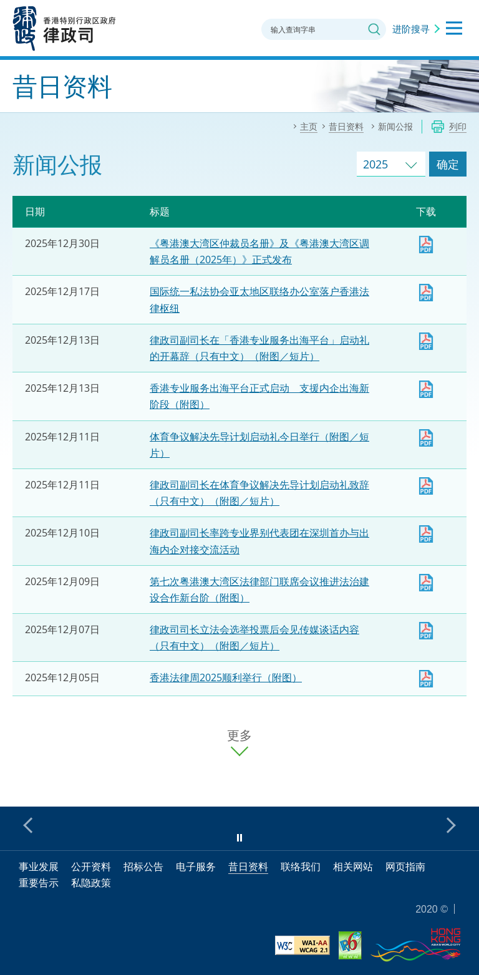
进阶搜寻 (411, 28)
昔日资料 (248, 866)
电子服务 (196, 866)
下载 (426, 244)
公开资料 (91, 866)
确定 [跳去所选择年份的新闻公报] (448, 164)
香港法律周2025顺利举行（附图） (226, 677)
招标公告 (143, 866)
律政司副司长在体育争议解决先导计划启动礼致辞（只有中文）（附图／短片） (426, 486)
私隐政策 (91, 883)
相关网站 (353, 866)
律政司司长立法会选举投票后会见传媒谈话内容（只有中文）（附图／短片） (426, 630)
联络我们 (301, 866)
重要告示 (39, 883)
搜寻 (374, 29)
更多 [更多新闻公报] (239, 735)
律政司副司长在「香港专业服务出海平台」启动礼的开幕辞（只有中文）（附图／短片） (426, 341)
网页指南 (405, 866)
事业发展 (39, 866)
